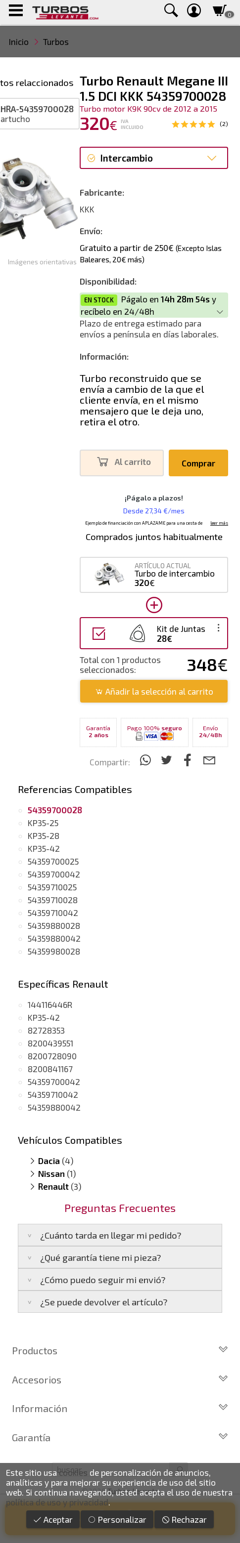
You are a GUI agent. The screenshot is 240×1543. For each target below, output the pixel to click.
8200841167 (50, 1069)
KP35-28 (43, 835)
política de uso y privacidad (57, 1502)
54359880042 (54, 938)
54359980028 (54, 951)
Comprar (198, 463)
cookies (73, 1472)
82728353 (46, 1030)
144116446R (50, 1004)
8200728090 (52, 1056)
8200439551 (50, 1043)
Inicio (19, 41)
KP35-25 (43, 823)
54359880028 (54, 925)
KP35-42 (44, 848)
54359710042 (53, 912)
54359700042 (54, 874)
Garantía (120, 1437)
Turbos (56, 41)
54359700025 (53, 861)
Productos (120, 1350)
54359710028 (53, 900)
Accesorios (120, 1379)
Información (120, 1408)
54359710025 (52, 887)
